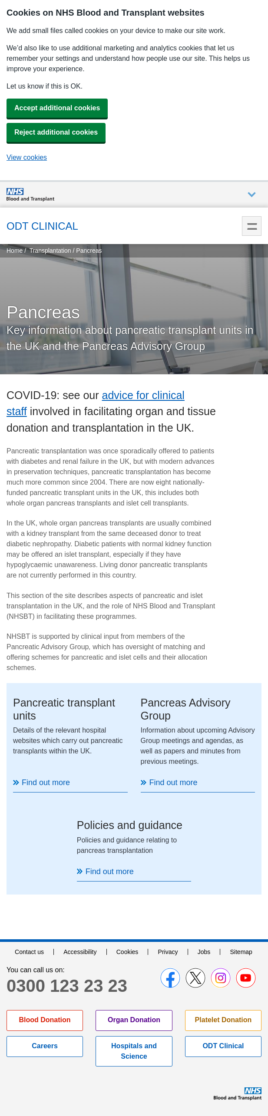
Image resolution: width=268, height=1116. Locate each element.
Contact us (29, 951)
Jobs (204, 951)
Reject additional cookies (56, 132)
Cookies (127, 951)
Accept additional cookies (57, 108)
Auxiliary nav (251, 195)
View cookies (27, 157)
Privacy (168, 951)
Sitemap (241, 951)
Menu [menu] (251, 226)
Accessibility (79, 951)
